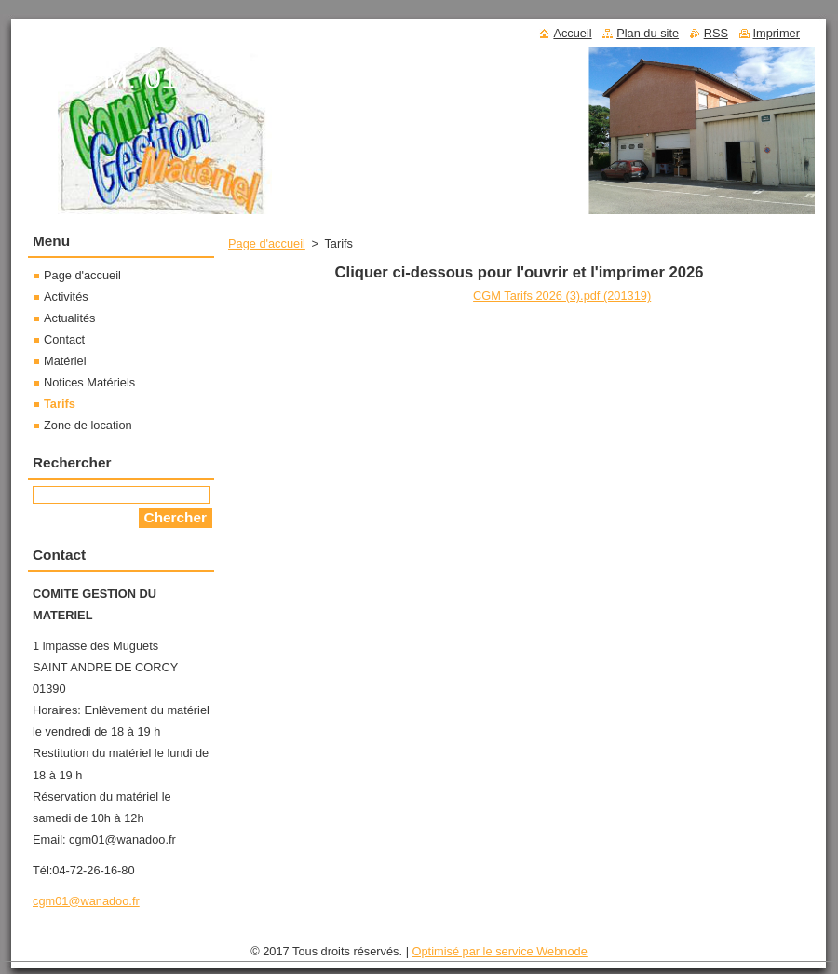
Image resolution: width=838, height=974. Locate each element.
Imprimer (776, 33)
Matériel (65, 361)
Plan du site (647, 33)
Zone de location (88, 425)
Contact (64, 339)
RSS (716, 33)
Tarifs (59, 404)
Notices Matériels (89, 382)
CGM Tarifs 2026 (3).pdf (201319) (562, 296)
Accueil (572, 33)
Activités (66, 297)
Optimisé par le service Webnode (500, 951)
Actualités (69, 318)
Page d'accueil (266, 243)
